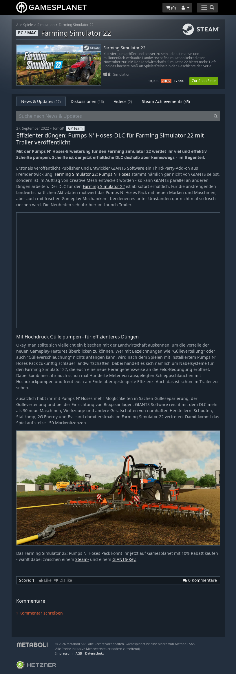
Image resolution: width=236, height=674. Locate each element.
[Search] (215, 116)
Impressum (63, 653)
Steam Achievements (166, 101)
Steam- (82, 559)
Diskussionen (87, 101)
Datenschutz (94, 653)
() (171, 7)
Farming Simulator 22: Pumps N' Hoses (92, 174)
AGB (79, 653)
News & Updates (41, 101)
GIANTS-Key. (124, 559)
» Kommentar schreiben (39, 613)
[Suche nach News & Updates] (113, 116)
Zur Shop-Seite (204, 80)
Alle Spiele (24, 25)
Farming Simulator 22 (76, 25)
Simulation (45, 25)
